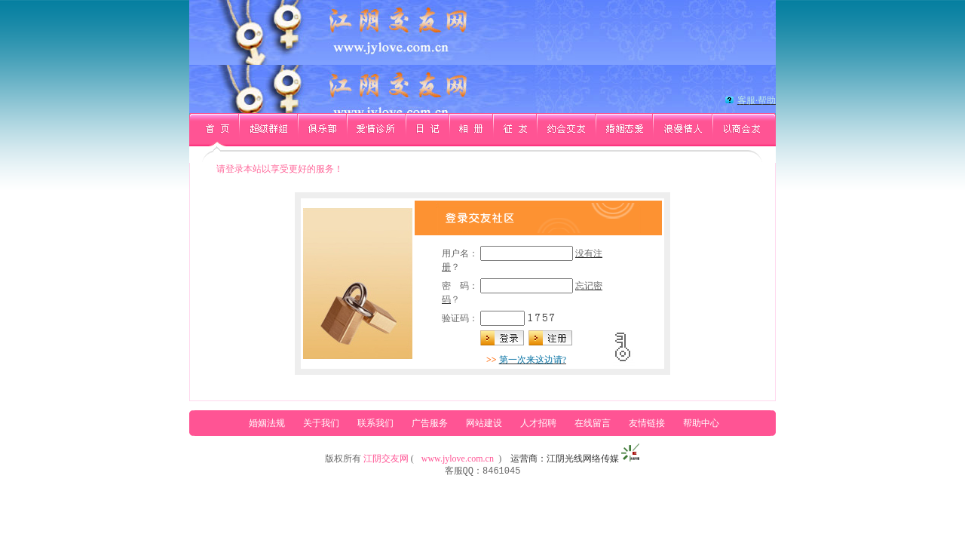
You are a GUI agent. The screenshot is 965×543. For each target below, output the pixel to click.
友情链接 (647, 423)
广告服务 (430, 423)
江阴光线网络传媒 (583, 458)
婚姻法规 (267, 423)
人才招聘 (538, 423)
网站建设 (484, 423)
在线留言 (592, 423)
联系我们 (375, 423)
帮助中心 (701, 423)
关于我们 (321, 423)
